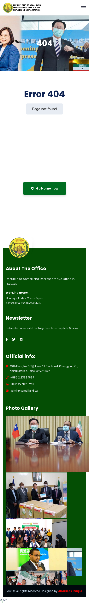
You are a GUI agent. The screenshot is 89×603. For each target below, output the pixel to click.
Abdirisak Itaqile (70, 591)
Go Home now (44, 188)
